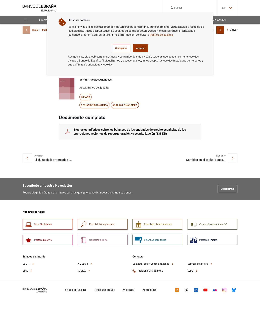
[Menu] (25, 19)
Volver (232, 30)
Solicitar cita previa (200, 263)
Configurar (121, 48)
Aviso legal (128, 289)
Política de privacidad (75, 289)
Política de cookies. (161, 34)
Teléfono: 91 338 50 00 (147, 271)
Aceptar (140, 48)
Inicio (35, 30)
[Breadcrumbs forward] (220, 30)
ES (227, 8)
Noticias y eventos (215, 19)
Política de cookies (105, 289)
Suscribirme (227, 189)
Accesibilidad (150, 289)
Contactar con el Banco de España (153, 263)
